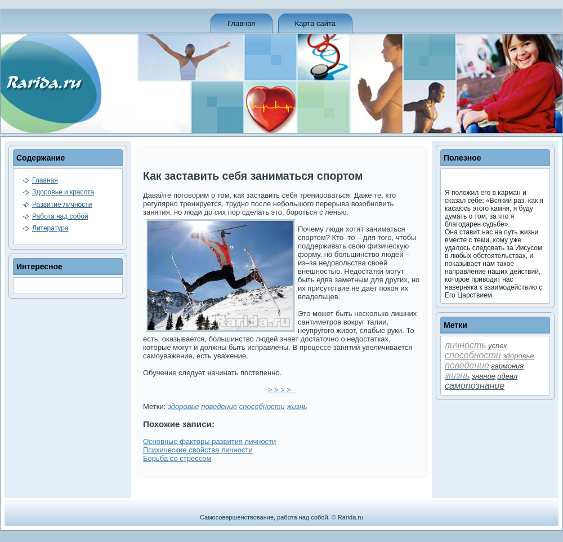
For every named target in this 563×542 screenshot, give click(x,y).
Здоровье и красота (63, 192)
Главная (241, 23)
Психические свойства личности (198, 450)
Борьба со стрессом (177, 458)
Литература (50, 228)
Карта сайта (315, 23)
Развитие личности (62, 204)
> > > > (281, 389)
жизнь (297, 406)
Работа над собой (60, 216)
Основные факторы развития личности (209, 441)
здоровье (183, 406)
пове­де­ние (219, 406)
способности (262, 406)
